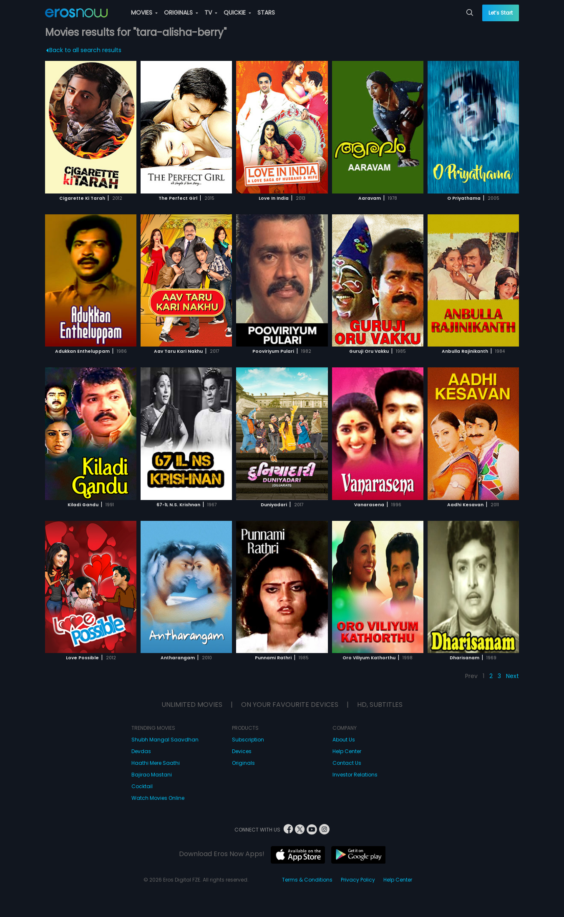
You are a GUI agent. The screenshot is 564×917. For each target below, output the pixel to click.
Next (512, 676)
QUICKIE (237, 12)
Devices (242, 751)
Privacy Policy (358, 879)
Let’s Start (500, 12)
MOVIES (144, 12)
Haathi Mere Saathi (155, 762)
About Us (343, 739)
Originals (243, 762)
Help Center (346, 751)
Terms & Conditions (307, 879)
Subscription (248, 739)
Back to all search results (84, 50)
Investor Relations (355, 774)
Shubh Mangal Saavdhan (165, 739)
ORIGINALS (181, 12)
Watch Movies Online (157, 797)
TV (210, 12)
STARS (266, 12)
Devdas (141, 751)
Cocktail (142, 786)
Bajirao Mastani (151, 774)
